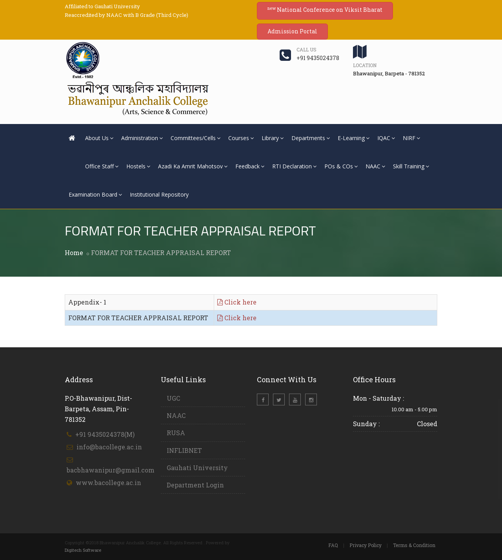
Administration (142, 138)
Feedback (249, 166)
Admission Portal (292, 31)
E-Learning (353, 138)
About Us (99, 138)
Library (273, 138)
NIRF (411, 138)
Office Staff (101, 166)
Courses (241, 138)
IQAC (386, 138)
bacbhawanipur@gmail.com (111, 470)
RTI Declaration (294, 166)
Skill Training (411, 166)
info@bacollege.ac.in (109, 447)
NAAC (375, 166)
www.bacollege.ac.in (108, 482)
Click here (236, 302)
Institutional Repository (159, 194)
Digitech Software (83, 550)
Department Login (195, 485)
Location (364, 65)
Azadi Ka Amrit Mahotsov (192, 166)
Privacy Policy (365, 545)
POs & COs (341, 166)
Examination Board (95, 194)
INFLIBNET (184, 450)
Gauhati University (197, 467)
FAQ (333, 545)
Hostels (138, 166)
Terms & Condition (414, 545)
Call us (306, 49)
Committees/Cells (195, 138)
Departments (310, 138)
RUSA (176, 433)
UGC (173, 398)
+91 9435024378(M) (105, 434)
